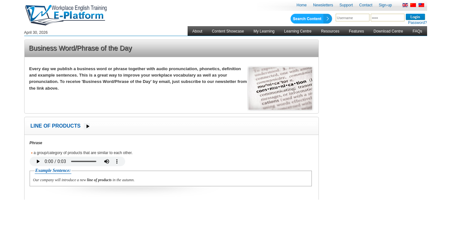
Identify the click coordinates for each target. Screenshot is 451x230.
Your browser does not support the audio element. (77, 161)
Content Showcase (228, 31)
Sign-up (385, 5)
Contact (365, 5)
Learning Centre (297, 31)
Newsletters (323, 5)
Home (302, 5)
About (197, 31)
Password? (417, 22)
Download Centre (388, 31)
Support (346, 5)
